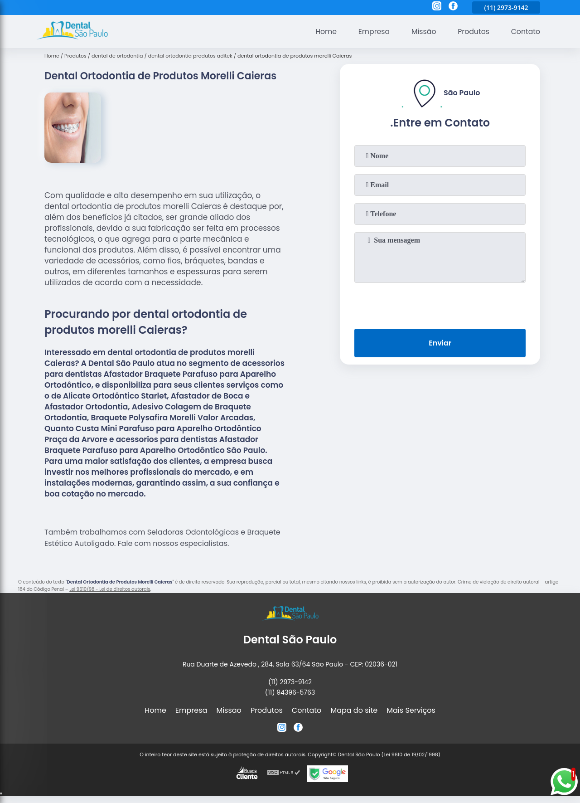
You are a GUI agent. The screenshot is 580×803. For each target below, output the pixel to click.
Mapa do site (353, 710)
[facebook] (453, 7)
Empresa (372, 31)
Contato (525, 31)
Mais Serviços (411, 710)
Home (323, 31)
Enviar (440, 343)
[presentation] (440, 303)
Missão (422, 31)
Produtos (473, 31)
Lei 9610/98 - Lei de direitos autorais (109, 589)
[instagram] (436, 7)
